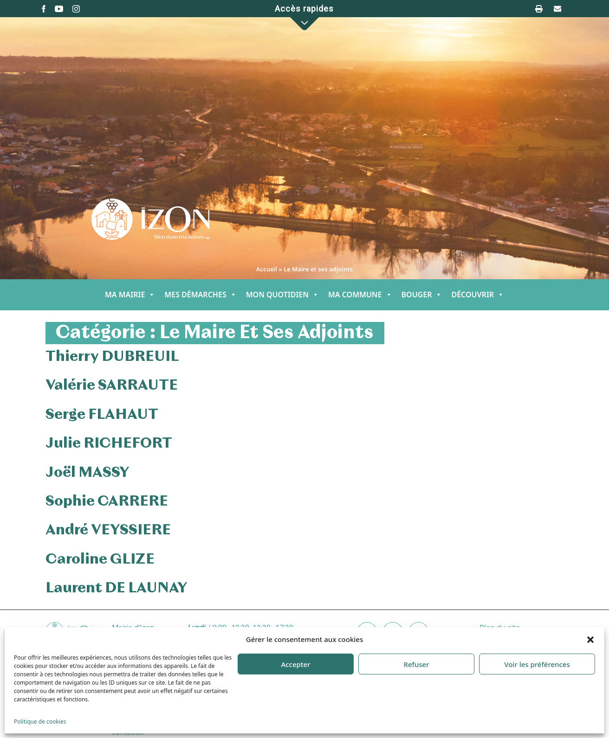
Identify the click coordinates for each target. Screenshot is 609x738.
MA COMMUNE (360, 294)
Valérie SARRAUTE (111, 385)
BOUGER (422, 294)
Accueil (266, 269)
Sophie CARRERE (106, 501)
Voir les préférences (537, 664)
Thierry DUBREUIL (112, 356)
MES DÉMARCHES (200, 294)
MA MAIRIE (130, 294)
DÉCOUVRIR (477, 294)
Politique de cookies (40, 721)
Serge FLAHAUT (101, 414)
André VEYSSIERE (108, 530)
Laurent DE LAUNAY (116, 588)
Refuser (416, 664)
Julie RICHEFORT (108, 443)
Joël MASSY (87, 472)
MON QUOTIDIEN (282, 294)
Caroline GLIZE (100, 559)
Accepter (295, 664)
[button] (590, 639)
